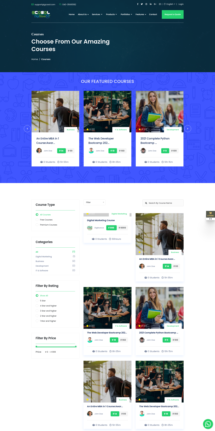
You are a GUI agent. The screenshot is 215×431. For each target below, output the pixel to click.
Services (97, 14)
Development (173, 129)
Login (181, 4)
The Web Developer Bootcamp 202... (107, 332)
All (37, 252)
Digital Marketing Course (101, 220)
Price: (38, 351)
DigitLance (99, 227)
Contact (153, 14)
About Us (82, 14)
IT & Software (121, 129)
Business (71, 129)
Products (111, 14)
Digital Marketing (44, 256)
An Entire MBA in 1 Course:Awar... (157, 259)
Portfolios (126, 14)
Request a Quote (173, 14)
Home (72, 14)
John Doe (48, 150)
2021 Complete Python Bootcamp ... (158, 332)
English (168, 4)
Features (140, 14)
